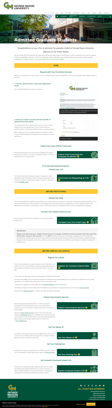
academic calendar (28, 291)
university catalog (84, 288)
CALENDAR (94, 13)
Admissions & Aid (73, 16)
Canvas (61, 13)
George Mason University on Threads (88, 386)
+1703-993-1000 (100, 397)
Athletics (83, 13)
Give (57, 13)
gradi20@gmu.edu (23, 182)
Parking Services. (50, 352)
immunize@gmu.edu (21, 321)
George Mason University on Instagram (92, 386)
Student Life (91, 16)
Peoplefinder (76, 13)
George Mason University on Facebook (81, 386)
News (89, 13)
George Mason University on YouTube (100, 386)
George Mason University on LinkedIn (96, 386)
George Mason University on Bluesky (103, 386)
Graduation (107, 13)
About (100, 16)
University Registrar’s (49, 284)
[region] (56, 404)
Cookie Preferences (80, 404)
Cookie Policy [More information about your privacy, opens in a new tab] (45, 406)
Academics (64, 16)
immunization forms (25, 315)
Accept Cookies (90, 404)
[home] (57, 16)
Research (82, 16)
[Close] (109, 404)
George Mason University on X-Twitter (84, 386)
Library (100, 13)
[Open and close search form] (110, 16)
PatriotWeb (68, 13)
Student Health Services (26, 313)
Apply (53, 13)
